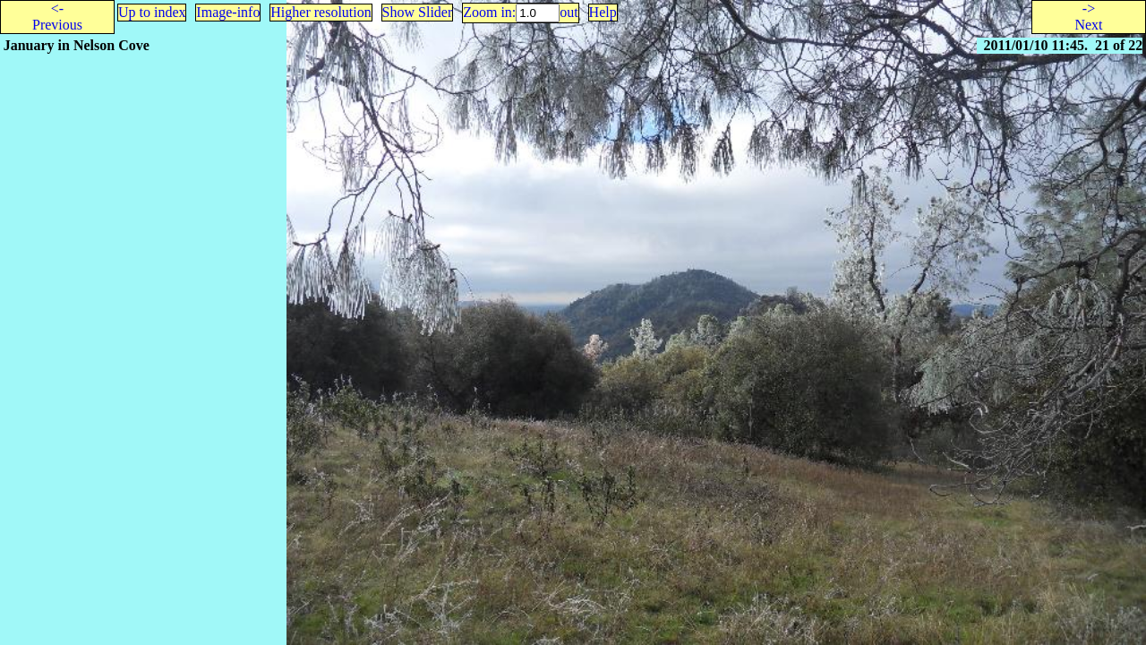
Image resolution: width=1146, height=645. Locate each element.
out (568, 12)
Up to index (152, 12)
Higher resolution (320, 12)
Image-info (228, 12)
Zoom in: (489, 12)
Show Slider (417, 12)
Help (603, 12)
